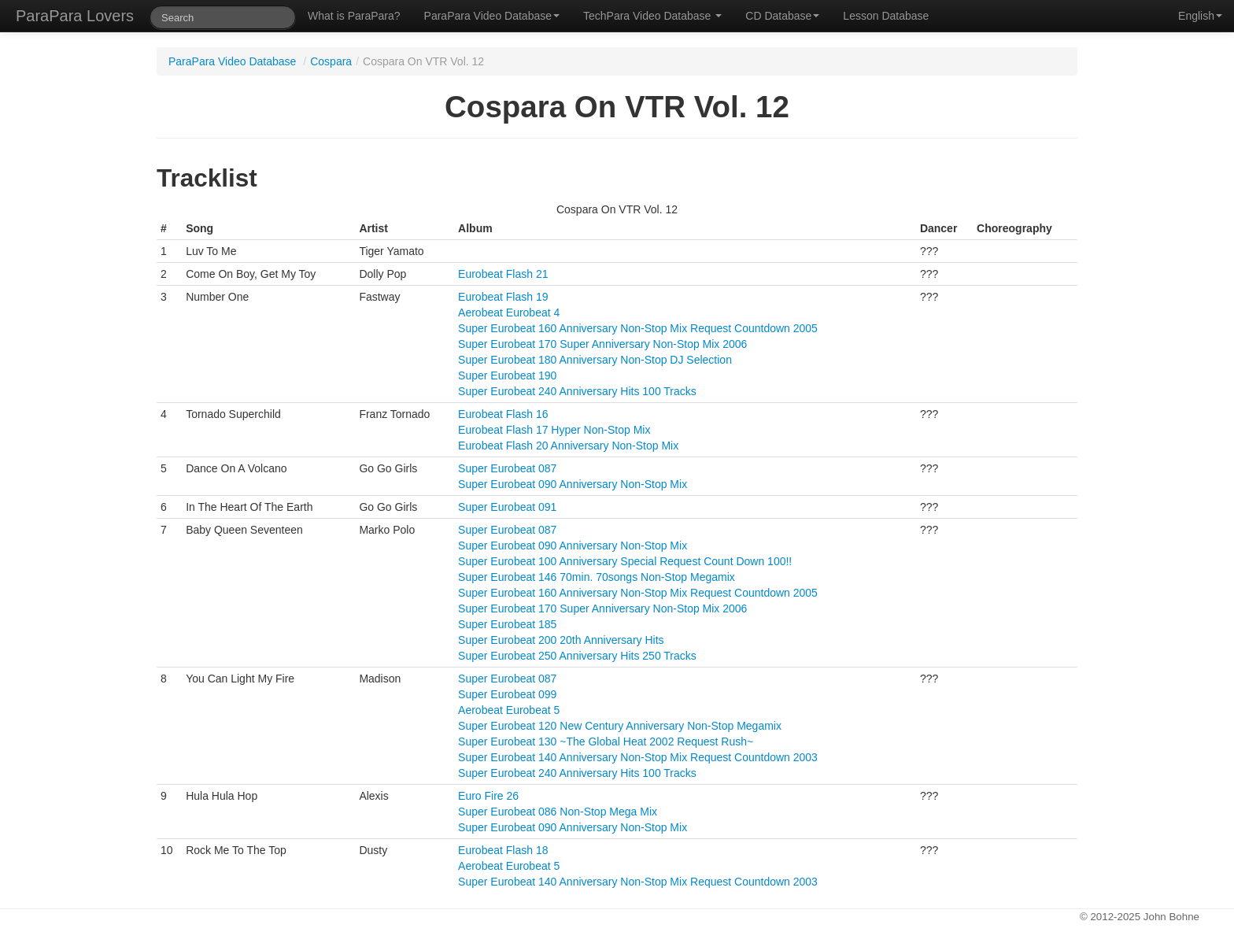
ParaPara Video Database (492, 15)
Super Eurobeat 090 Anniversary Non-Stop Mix (572, 484)
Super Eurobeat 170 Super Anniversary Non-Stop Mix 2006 (602, 344)
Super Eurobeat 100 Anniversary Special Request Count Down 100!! (625, 561)
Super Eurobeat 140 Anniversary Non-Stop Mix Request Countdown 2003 (638, 757)
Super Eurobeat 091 (507, 507)
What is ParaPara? (354, 15)
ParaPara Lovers (75, 15)
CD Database (782, 15)
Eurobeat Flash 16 (503, 414)
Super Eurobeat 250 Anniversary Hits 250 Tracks (577, 655)
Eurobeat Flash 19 (503, 296)
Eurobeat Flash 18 (503, 850)
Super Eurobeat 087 (507, 468)
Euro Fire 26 (488, 796)
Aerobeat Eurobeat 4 (509, 312)
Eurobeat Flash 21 (503, 274)
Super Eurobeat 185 (507, 624)
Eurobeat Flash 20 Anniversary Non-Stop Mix (568, 445)
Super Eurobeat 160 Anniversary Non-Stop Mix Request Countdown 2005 (638, 328)
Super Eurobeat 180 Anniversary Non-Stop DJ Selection (595, 359)
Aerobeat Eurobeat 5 (509, 710)
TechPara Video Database (652, 15)
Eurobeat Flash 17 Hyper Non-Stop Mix (554, 429)
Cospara (331, 61)
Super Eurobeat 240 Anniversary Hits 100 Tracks (577, 391)
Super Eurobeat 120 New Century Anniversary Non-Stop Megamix (619, 725)
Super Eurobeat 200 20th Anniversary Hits (561, 640)
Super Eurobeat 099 (507, 694)
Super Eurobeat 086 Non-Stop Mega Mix (557, 811)
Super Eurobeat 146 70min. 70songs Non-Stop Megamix (596, 577)
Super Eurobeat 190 (507, 375)
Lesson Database (886, 15)
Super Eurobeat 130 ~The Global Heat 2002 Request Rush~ (605, 741)
